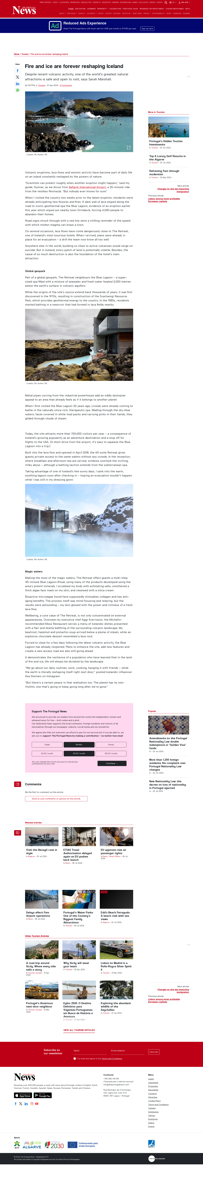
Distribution (125, 2)
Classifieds (64, 2)
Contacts (96, 2)
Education (80, 9)
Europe (39, 979)
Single (47, 745)
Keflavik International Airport (88, 187)
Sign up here (147, 29)
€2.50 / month (47, 754)
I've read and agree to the (99, 1066)
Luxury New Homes (175, 9)
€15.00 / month (111, 754)
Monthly (79, 745)
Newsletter (86, 2)
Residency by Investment (152, 9)
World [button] (81, 14)
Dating (152, 2)
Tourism (25, 54)
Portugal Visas (130, 9)
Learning (91, 9)
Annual (111, 745)
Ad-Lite (184, 2)
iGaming (186, 14)
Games (135, 2)
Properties (75, 2)
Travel (111, 859)
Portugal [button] (71, 14)
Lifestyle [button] (126, 14)
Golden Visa (115, 9)
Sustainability (158, 14)
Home (71, 9)
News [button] (61, 14)
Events (159, 2)
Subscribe (153, 1060)
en (173, 2)
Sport (169, 14)
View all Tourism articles (79, 1038)
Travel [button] (146, 14)
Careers (115, 2)
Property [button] (102, 9)
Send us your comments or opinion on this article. (56, 799)
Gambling (177, 14)
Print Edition (45, 2)
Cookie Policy (154, 1108)
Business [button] (91, 14)
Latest (55, 2)
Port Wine (137, 14)
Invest (101, 14)
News (67, 865)
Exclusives (143, 2)
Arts (187, 9)
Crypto (108, 14)
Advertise (106, 2)
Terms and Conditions (112, 1066)
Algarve (31, 859)
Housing (116, 14)
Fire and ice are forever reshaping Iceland (49, 54)
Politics (117, 859)
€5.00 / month (79, 754)
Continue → (112, 763)
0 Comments (66, 86)
